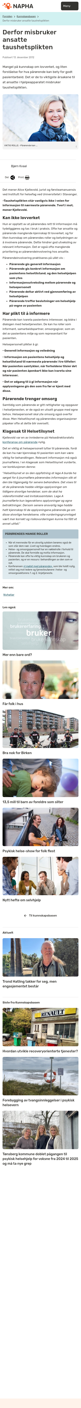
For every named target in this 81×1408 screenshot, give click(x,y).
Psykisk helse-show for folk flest (29, 851)
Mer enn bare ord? (17, 655)
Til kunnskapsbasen (40, 916)
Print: (23, 177)
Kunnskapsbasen (26, 16)
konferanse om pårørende (20, 442)
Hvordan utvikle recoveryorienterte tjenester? (40, 1051)
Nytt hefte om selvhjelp (22, 900)
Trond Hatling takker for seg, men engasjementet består (30, 983)
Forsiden (7, 16)
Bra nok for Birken (17, 753)
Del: (10, 177)
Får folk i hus (13, 704)
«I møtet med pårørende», (38, 566)
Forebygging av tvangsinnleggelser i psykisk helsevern (38, 1102)
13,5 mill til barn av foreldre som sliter (33, 802)
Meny (69, 6)
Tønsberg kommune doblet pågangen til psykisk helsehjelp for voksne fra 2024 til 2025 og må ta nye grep (40, 1159)
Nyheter (8, 594)
